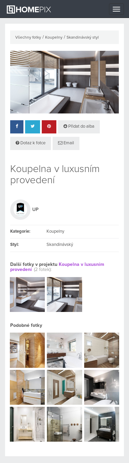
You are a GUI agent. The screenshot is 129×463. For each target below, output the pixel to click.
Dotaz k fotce (30, 143)
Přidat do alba (78, 126)
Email (66, 143)
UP (35, 209)
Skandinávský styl (83, 38)
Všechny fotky (28, 38)
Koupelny (53, 38)
